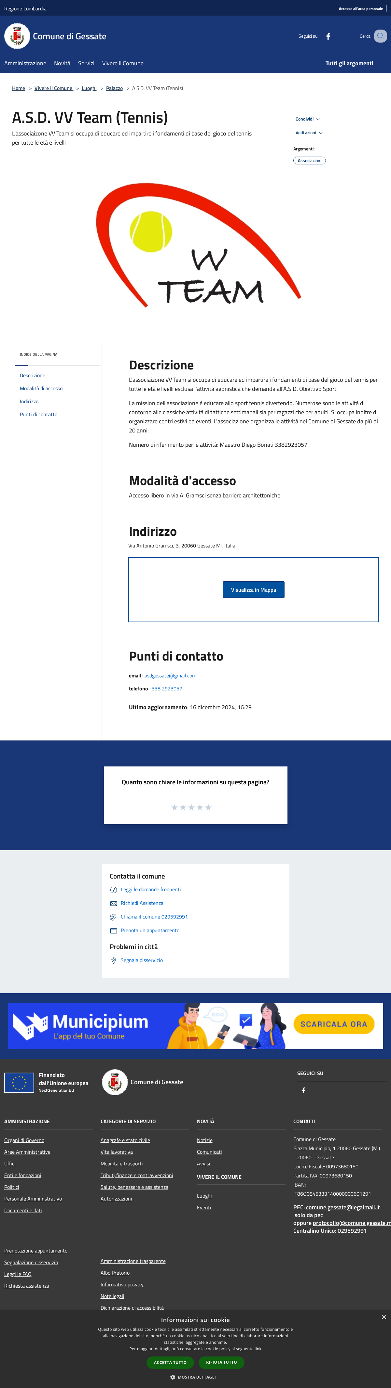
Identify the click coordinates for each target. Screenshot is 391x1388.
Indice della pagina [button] (38, 354)
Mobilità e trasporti (122, 1163)
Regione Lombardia (25, 8)
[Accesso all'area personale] (361, 9)
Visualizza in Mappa (253, 590)
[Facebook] (321, 36)
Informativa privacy (122, 1284)
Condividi (309, 119)
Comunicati (209, 1152)
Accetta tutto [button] (170, 1362)
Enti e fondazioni (22, 1175)
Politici (11, 1187)
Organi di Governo (24, 1140)
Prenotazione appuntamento (35, 1250)
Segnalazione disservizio (31, 1262)
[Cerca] (379, 36)
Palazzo (114, 88)
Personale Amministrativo (33, 1198)
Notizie (205, 1140)
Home (18, 88)
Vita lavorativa (117, 1152)
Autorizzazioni (116, 1198)
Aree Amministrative (27, 1152)
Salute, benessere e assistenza (134, 1187)
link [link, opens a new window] (258, 1349)
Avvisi (203, 1163)
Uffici (10, 1163)
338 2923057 (167, 688)
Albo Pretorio (115, 1273)
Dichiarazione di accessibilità (132, 1308)
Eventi (204, 1207)
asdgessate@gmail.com (170, 675)
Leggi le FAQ (18, 1274)
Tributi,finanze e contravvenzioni (137, 1175)
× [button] (383, 1317)
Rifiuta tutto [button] (221, 1362)
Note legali (112, 1296)
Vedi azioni (310, 133)
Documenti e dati (23, 1210)
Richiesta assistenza (26, 1286)
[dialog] (195, 1349)
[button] (195, 1377)
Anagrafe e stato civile (125, 1140)
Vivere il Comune (54, 88)
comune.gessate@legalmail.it (343, 1207)
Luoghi (89, 88)
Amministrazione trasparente (133, 1261)
